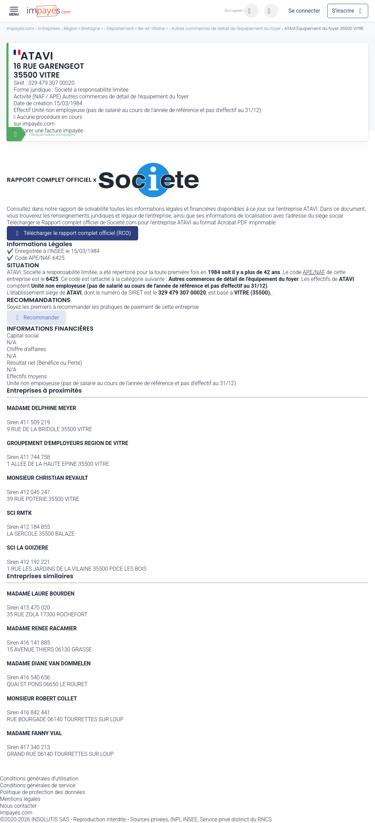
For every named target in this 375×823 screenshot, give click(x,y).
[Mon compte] (304, 10)
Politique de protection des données (42, 792)
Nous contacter (18, 806)
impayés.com (38, 124)
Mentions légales (20, 799)
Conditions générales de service (38, 785)
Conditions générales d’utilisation (39, 778)
